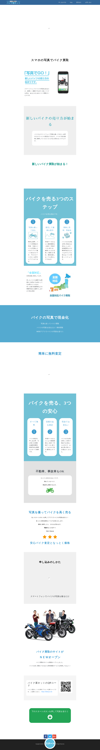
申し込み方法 (62, 2)
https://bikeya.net (46, 691)
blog (71, 2)
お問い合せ (88, 2)
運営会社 (78, 2)
